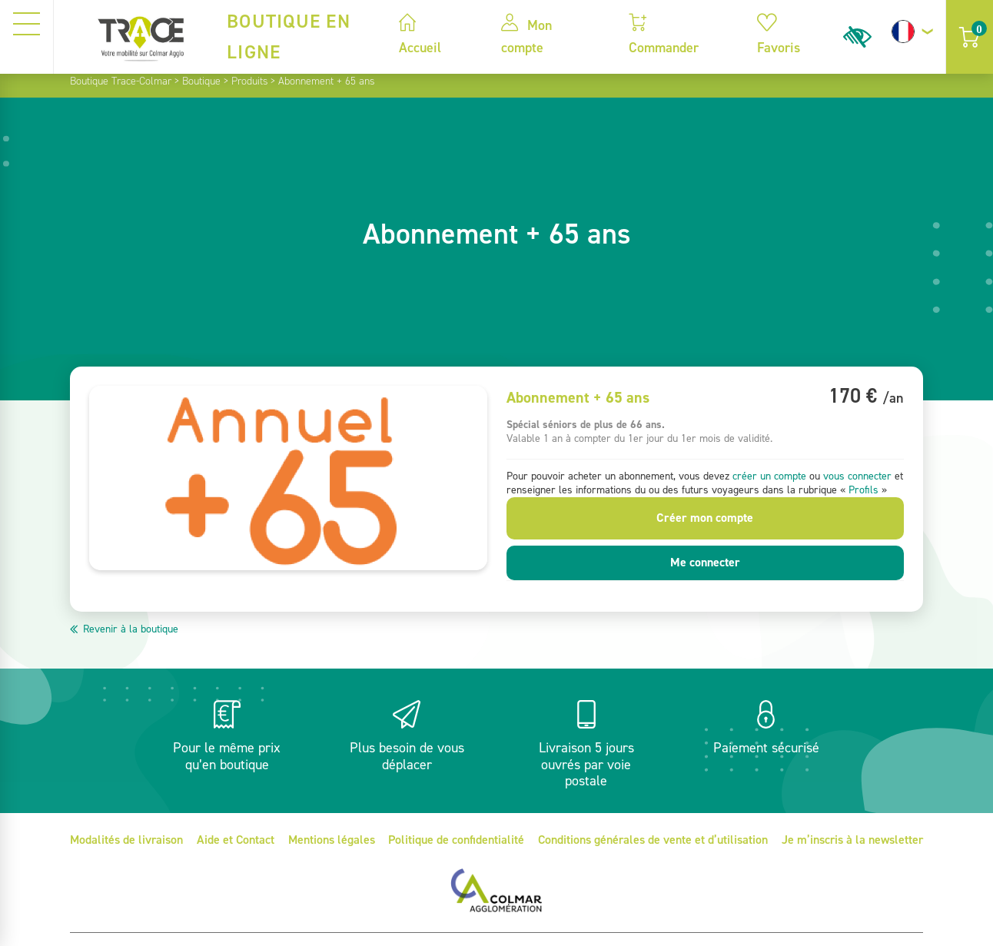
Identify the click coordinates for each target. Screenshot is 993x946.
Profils (863, 490)
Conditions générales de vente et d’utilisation (653, 839)
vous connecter (857, 476)
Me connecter (705, 562)
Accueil (420, 35)
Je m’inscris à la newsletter (852, 839)
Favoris (778, 35)
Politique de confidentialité (456, 839)
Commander (664, 35)
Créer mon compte (704, 518)
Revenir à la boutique (130, 629)
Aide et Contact (235, 839)
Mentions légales (331, 839)
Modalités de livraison (126, 839)
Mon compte (526, 35)
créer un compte (769, 476)
